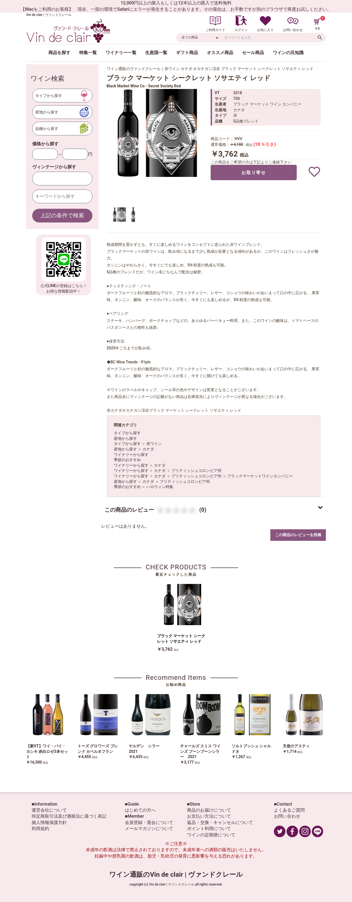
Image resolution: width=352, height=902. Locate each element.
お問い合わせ (287, 816)
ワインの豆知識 (288, 52)
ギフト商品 (187, 52)
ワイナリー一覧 (121, 52)
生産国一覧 (156, 52)
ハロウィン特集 (159, 487)
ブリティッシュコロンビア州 (196, 470)
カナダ (148, 449)
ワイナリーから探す (131, 454)
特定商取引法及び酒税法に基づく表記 (69, 816)
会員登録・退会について (149, 822)
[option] (156, 133)
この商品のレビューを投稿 (298, 535)
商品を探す (59, 52)
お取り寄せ (253, 172)
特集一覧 (88, 52)
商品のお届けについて (209, 810)
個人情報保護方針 (49, 822)
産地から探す (125, 438)
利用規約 (40, 828)
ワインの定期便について (211, 834)
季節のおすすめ (127, 460)
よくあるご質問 (289, 810)
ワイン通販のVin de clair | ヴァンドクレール (176, 874)
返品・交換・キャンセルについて (220, 822)
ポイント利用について (209, 828)
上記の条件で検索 (62, 215)
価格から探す (45, 143)
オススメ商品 (220, 52)
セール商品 (253, 52)
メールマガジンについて (149, 828)
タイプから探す (127, 433)
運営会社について (49, 810)
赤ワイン (154, 443)
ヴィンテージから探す (54, 166)
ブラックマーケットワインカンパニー (260, 476)
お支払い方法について (209, 816)
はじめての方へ (140, 810)
